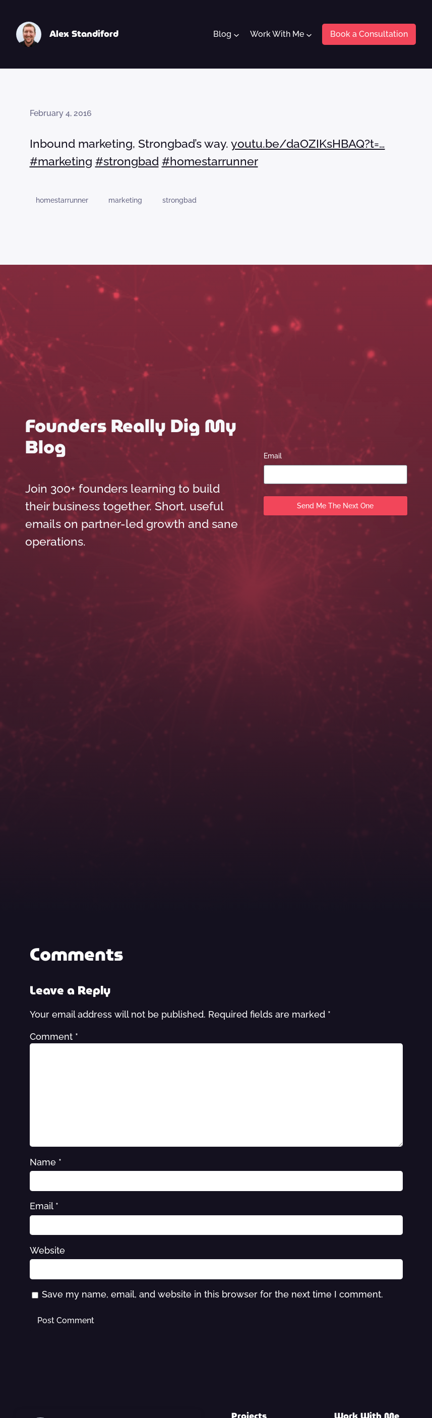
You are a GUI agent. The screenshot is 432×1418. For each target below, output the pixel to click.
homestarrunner (62, 200)
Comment (54, 1037)
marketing (125, 200)
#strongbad (127, 161)
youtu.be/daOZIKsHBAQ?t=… (308, 143)
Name (45, 1162)
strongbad (179, 200)
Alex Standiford (83, 34)
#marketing (61, 161)
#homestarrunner (210, 161)
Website (47, 1251)
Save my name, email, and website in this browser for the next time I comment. (212, 1294)
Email (273, 456)
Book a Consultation (369, 34)
